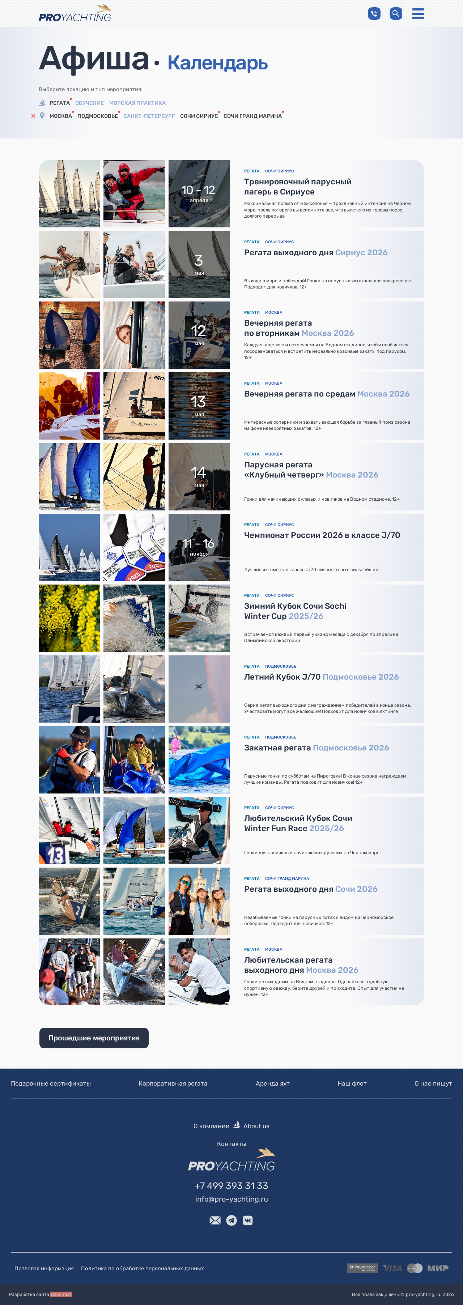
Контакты (231, 1143)
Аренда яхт (273, 1083)
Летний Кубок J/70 (321, 677)
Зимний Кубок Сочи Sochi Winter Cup (295, 611)
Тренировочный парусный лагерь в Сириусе (298, 187)
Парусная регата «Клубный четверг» (311, 470)
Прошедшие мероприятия (94, 1038)
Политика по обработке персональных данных (142, 1268)
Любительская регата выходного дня (301, 965)
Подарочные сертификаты (51, 1083)
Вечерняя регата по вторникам (299, 328)
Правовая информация (44, 1268)
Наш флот (352, 1083)
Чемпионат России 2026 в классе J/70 (322, 535)
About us (256, 1126)
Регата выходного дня (316, 252)
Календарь (217, 62)
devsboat (61, 1294)
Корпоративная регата (173, 1083)
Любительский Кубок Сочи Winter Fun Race (298, 823)
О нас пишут (433, 1083)
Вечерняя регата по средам (327, 394)
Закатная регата (316, 748)
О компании (212, 1126)
